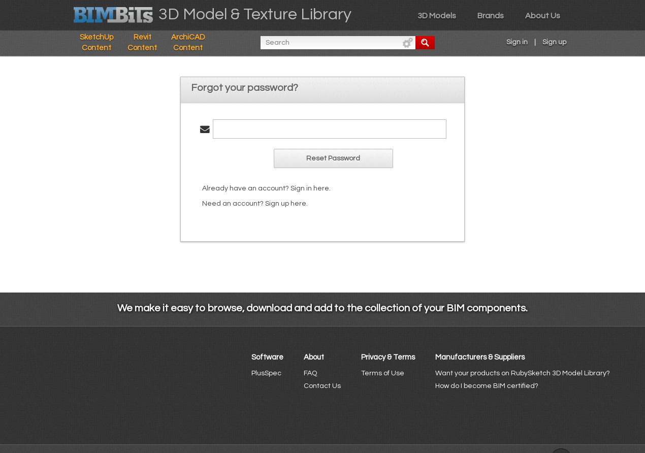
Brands (490, 16)
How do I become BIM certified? (486, 386)
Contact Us (322, 386)
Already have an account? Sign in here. (266, 188)
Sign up (554, 42)
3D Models (436, 16)
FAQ (310, 373)
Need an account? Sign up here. (255, 203)
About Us (542, 16)
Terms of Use (382, 373)
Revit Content (142, 43)
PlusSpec (266, 373)
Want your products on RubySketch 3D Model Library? (522, 373)
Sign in (517, 42)
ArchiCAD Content (188, 43)
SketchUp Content (96, 43)
